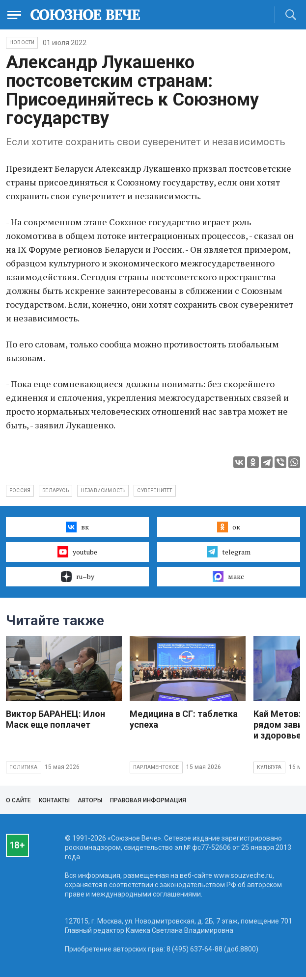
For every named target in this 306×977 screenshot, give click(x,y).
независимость (103, 490)
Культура (269, 767)
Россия (19, 490)
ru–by (77, 576)
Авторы (90, 800)
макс (228, 576)
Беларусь (55, 490)
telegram (228, 551)
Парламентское (156, 767)
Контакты (54, 800)
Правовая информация (148, 800)
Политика (23, 767)
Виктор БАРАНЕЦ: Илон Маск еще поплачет (55, 719)
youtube (77, 551)
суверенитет (154, 490)
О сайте (18, 800)
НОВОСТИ (21, 42)
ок (228, 527)
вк (77, 527)
